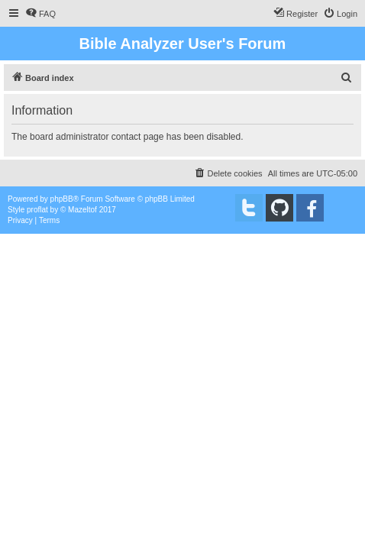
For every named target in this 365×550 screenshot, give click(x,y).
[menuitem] (40, 14)
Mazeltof (82, 209)
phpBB (61, 199)
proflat (37, 209)
